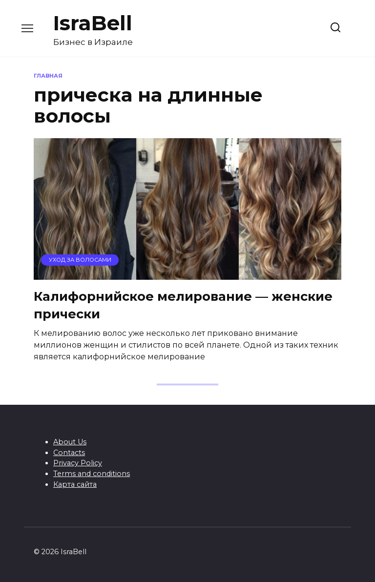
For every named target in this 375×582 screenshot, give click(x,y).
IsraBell (92, 23)
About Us (69, 441)
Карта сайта (75, 484)
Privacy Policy (77, 462)
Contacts (69, 452)
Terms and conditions (91, 473)
